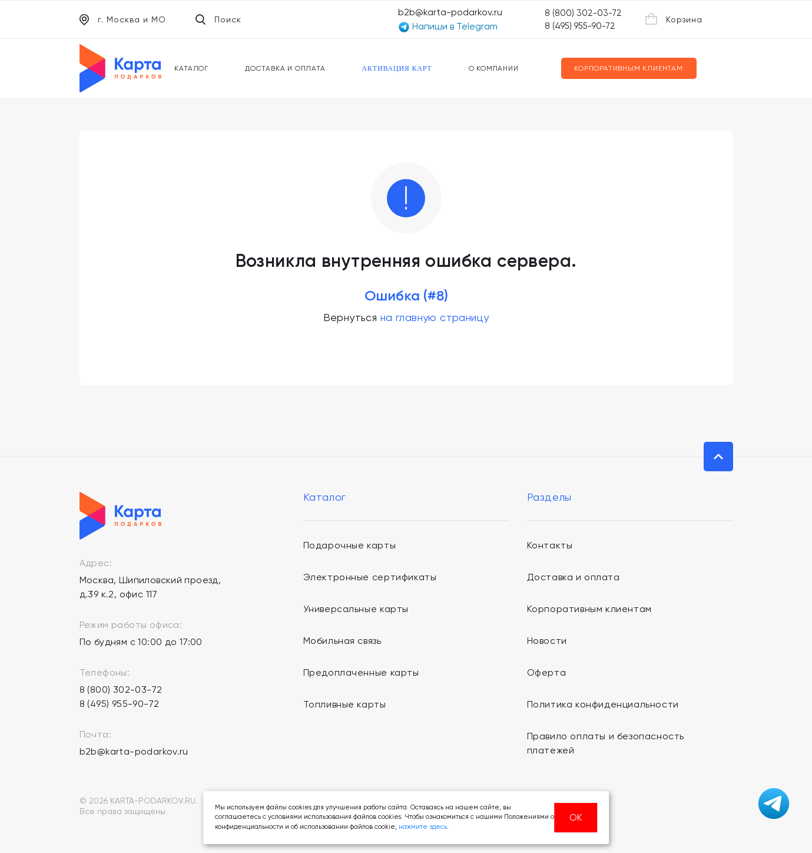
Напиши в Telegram (448, 27)
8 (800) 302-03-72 (583, 13)
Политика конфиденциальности (603, 704)
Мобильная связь (342, 640)
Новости (547, 640)
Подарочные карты (349, 545)
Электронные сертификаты (370, 577)
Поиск (218, 19)
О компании (494, 68)
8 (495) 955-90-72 (580, 26)
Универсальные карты (356, 608)
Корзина (673, 19)
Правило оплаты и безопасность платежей (605, 743)
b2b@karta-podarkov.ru (450, 12)
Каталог (191, 68)
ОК (575, 817)
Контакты (550, 545)
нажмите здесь (423, 827)
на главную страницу (434, 317)
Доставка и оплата (285, 68)
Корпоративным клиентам (628, 68)
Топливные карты (344, 704)
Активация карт (397, 68)
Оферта (546, 672)
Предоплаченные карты (361, 672)
